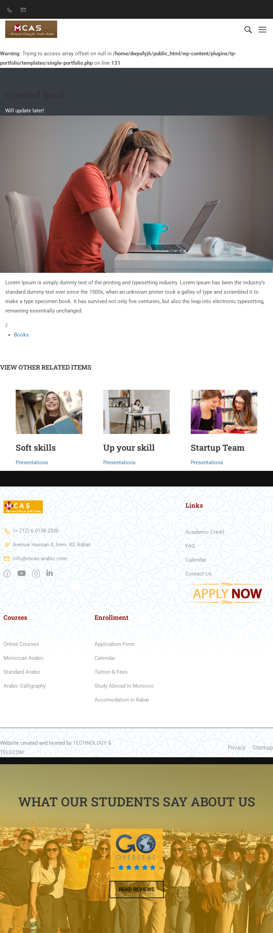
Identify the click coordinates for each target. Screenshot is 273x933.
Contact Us (198, 574)
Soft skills (36, 447)
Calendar (195, 560)
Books (21, 335)
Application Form (114, 644)
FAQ (190, 546)
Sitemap (262, 747)
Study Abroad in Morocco (124, 686)
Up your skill (129, 447)
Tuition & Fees (111, 672)
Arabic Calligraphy (24, 686)
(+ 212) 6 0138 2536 (31, 531)
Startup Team (218, 447)
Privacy (237, 747)
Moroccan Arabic (23, 658)
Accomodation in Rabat (121, 700)
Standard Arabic (21, 672)
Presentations (32, 462)
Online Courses (21, 644)
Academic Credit (204, 532)
